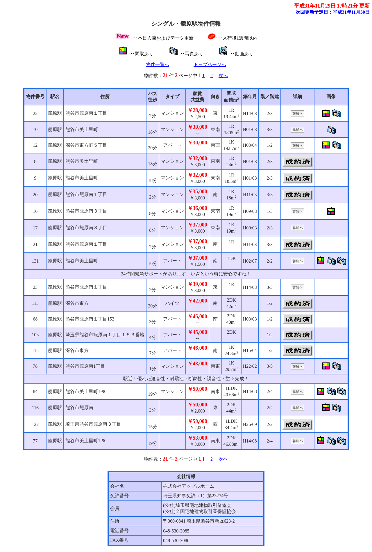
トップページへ (210, 64)
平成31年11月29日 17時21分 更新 (332, 6)
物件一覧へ (157, 64)
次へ (223, 75)
